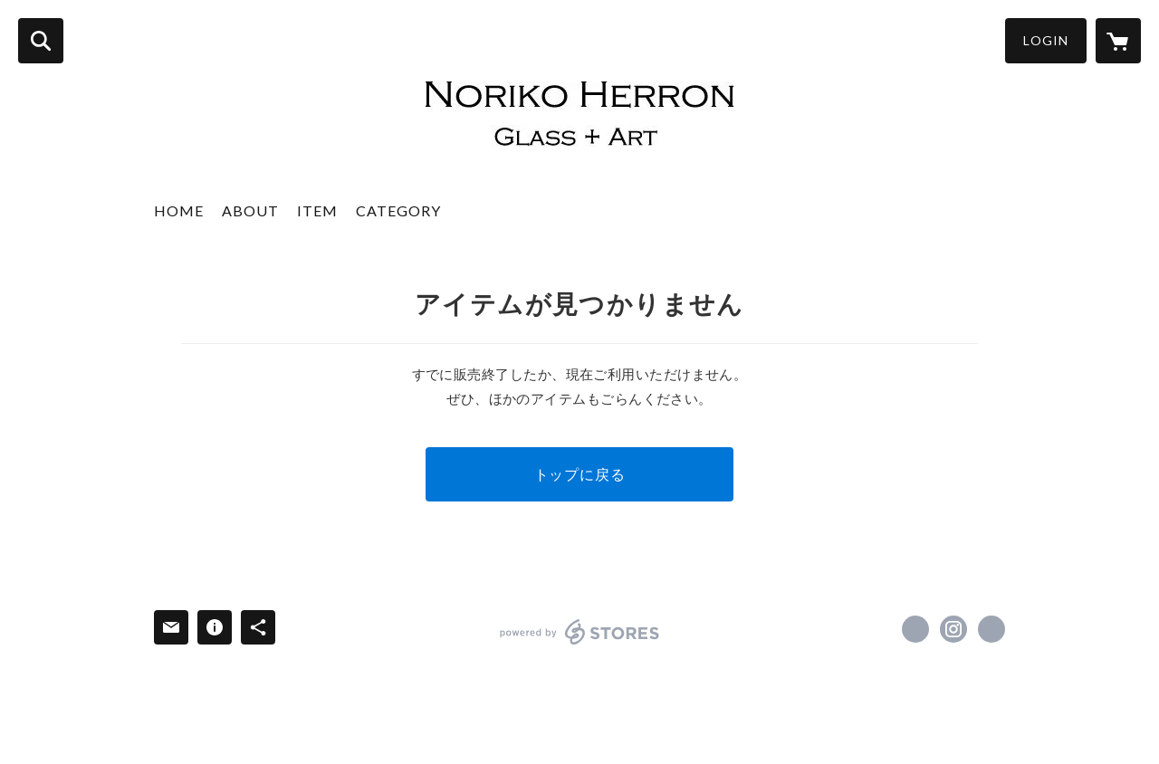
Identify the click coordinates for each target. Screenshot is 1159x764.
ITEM (317, 210)
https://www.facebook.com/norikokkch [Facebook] (915, 629)
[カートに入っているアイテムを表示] (1118, 40)
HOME (179, 210)
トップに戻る (580, 473)
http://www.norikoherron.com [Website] (991, 629)
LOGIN (1045, 40)
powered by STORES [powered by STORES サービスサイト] (580, 632)
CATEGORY (398, 210)
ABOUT (250, 210)
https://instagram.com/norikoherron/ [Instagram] (953, 629)
